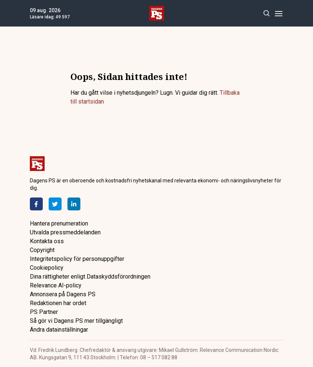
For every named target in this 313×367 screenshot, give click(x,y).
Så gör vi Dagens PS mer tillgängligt (76, 320)
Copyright (42, 250)
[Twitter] (55, 204)
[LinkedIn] (73, 204)
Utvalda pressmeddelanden (65, 232)
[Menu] (279, 13)
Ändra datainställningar (59, 329)
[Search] (266, 13)
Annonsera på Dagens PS (62, 294)
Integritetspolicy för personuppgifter (77, 258)
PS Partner (44, 311)
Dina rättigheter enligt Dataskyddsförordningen (90, 276)
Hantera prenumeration (59, 223)
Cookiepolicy (46, 267)
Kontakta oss (47, 241)
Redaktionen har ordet (58, 303)
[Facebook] (36, 204)
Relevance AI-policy (55, 285)
